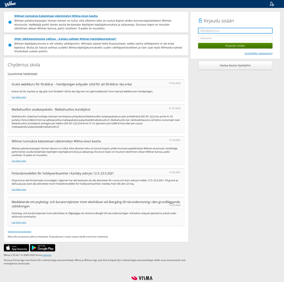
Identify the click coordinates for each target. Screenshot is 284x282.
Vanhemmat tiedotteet (19, 231)
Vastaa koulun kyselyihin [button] (235, 65)
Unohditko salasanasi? (259, 53)
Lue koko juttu (19, 97)
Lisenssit (46, 254)
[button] (274, 4)
